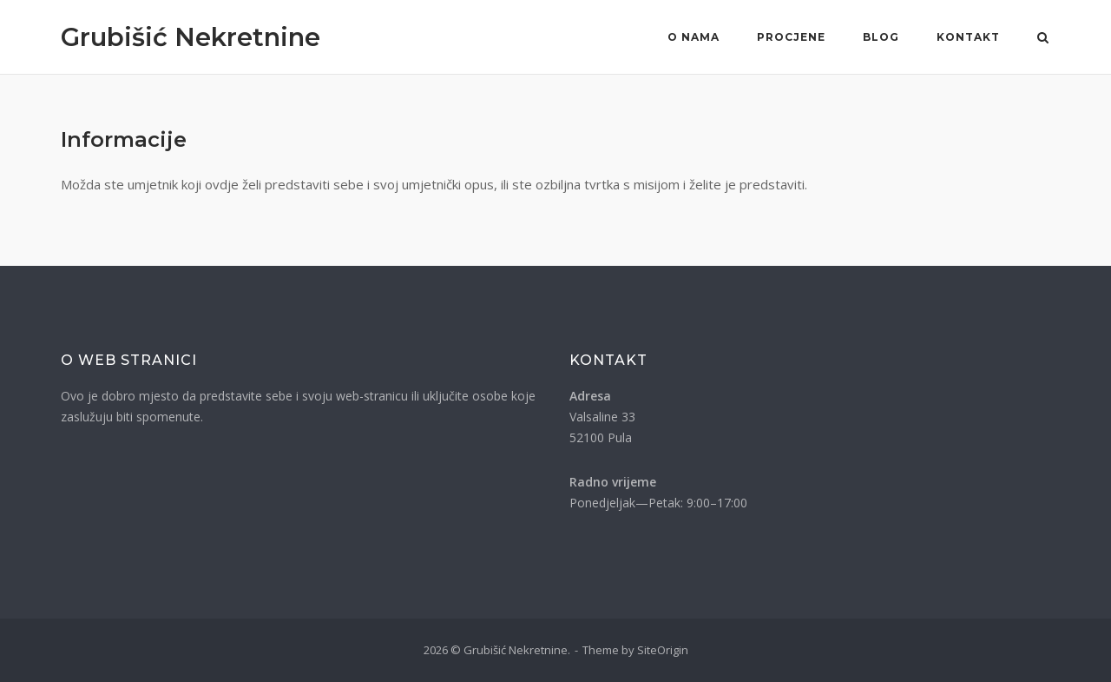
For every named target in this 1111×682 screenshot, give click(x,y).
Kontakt (968, 36)
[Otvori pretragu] (1042, 39)
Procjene (791, 36)
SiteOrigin (662, 650)
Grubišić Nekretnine (190, 37)
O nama (693, 36)
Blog (881, 36)
